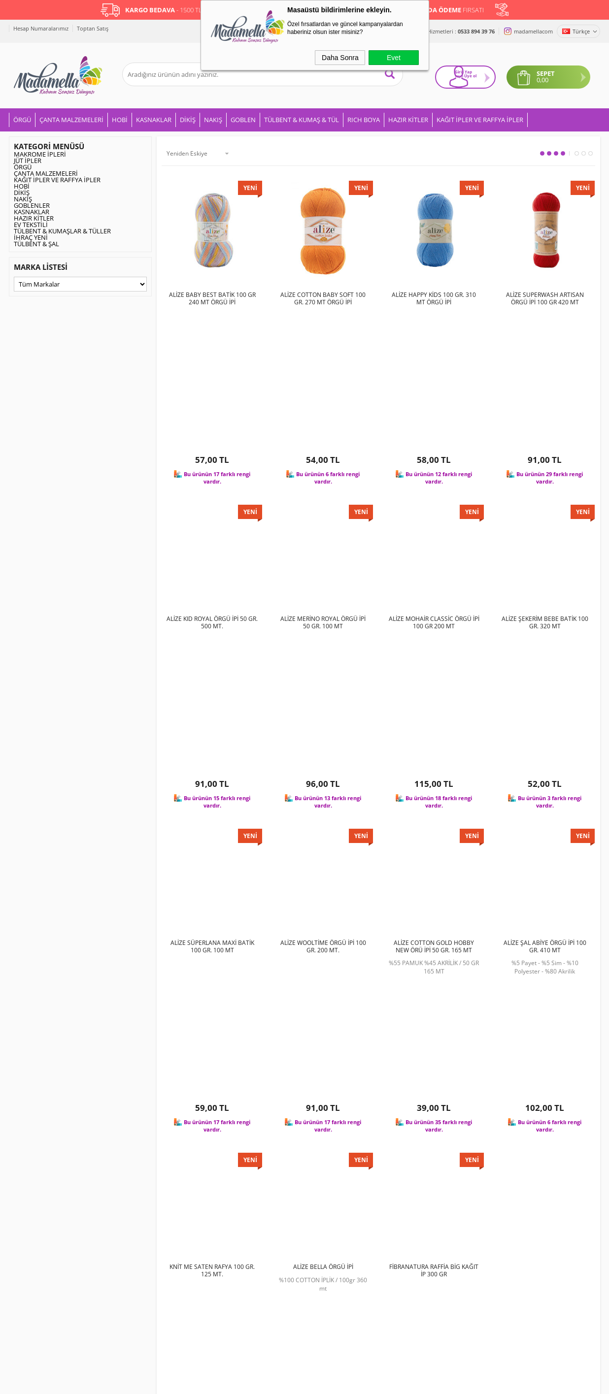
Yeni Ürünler (229, 1162)
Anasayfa (224, 1146)
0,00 (547, 77)
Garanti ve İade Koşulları (147, 1193)
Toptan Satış (92, 28)
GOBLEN (243, 118)
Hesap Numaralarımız (40, 28)
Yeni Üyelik (325, 1146)
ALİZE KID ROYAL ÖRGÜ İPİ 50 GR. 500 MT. (212, 497)
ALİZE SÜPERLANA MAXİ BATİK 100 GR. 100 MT (212, 698)
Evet (394, 58)
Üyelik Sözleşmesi (138, 1162)
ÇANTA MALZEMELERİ (71, 118)
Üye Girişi (323, 1162)
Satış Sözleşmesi (136, 1177)
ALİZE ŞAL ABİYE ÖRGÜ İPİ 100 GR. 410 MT (545, 698)
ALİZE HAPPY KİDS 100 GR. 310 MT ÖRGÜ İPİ (434, 297)
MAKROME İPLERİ (40, 152)
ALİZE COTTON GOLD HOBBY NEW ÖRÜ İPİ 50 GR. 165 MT (434, 698)
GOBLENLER (32, 203)
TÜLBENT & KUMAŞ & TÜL (301, 118)
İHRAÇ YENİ (31, 235)
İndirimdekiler (231, 1177)
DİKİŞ (188, 118)
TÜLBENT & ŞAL (36, 242)
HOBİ (120, 118)
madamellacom (533, 31)
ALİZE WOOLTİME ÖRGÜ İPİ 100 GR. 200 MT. (323, 698)
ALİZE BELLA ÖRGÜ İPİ (323, 894)
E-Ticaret (274, 1381)
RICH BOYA (363, 118)
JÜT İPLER (27, 159)
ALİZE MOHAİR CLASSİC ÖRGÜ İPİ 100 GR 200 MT (434, 497)
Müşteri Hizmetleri (238, 1193)
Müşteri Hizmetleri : (450, 31)
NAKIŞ (213, 118)
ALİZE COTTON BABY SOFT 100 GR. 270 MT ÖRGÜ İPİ (323, 297)
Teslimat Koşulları (138, 1146)
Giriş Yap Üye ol (460, 74)
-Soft (252, 1381)
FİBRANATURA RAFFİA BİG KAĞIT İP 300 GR (433, 898)
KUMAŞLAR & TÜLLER (45, 1224)
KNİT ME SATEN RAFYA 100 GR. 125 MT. (212, 898)
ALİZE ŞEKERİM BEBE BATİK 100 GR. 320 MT (545, 497)
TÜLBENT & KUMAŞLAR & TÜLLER (62, 229)
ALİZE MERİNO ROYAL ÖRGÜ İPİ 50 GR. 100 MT (323, 497)
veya (450, 77)
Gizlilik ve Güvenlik (139, 1208)
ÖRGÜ (22, 118)
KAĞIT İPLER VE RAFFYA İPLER (480, 118)
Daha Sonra (340, 58)
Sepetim (223, 1208)
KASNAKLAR (153, 118)
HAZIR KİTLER (408, 118)
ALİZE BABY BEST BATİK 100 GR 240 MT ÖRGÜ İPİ (212, 297)
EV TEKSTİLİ (31, 223)
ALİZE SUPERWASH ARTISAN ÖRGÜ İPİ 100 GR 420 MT (545, 297)
